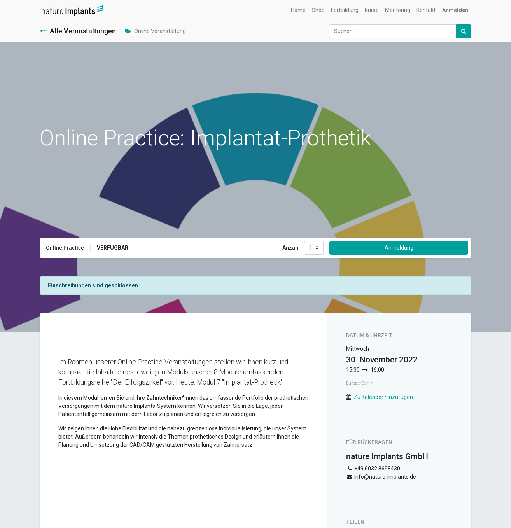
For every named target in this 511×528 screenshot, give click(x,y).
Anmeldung (399, 248)
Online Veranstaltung (155, 31)
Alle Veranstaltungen (78, 30)
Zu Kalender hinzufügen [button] (383, 397)
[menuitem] (298, 10)
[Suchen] (463, 31)
